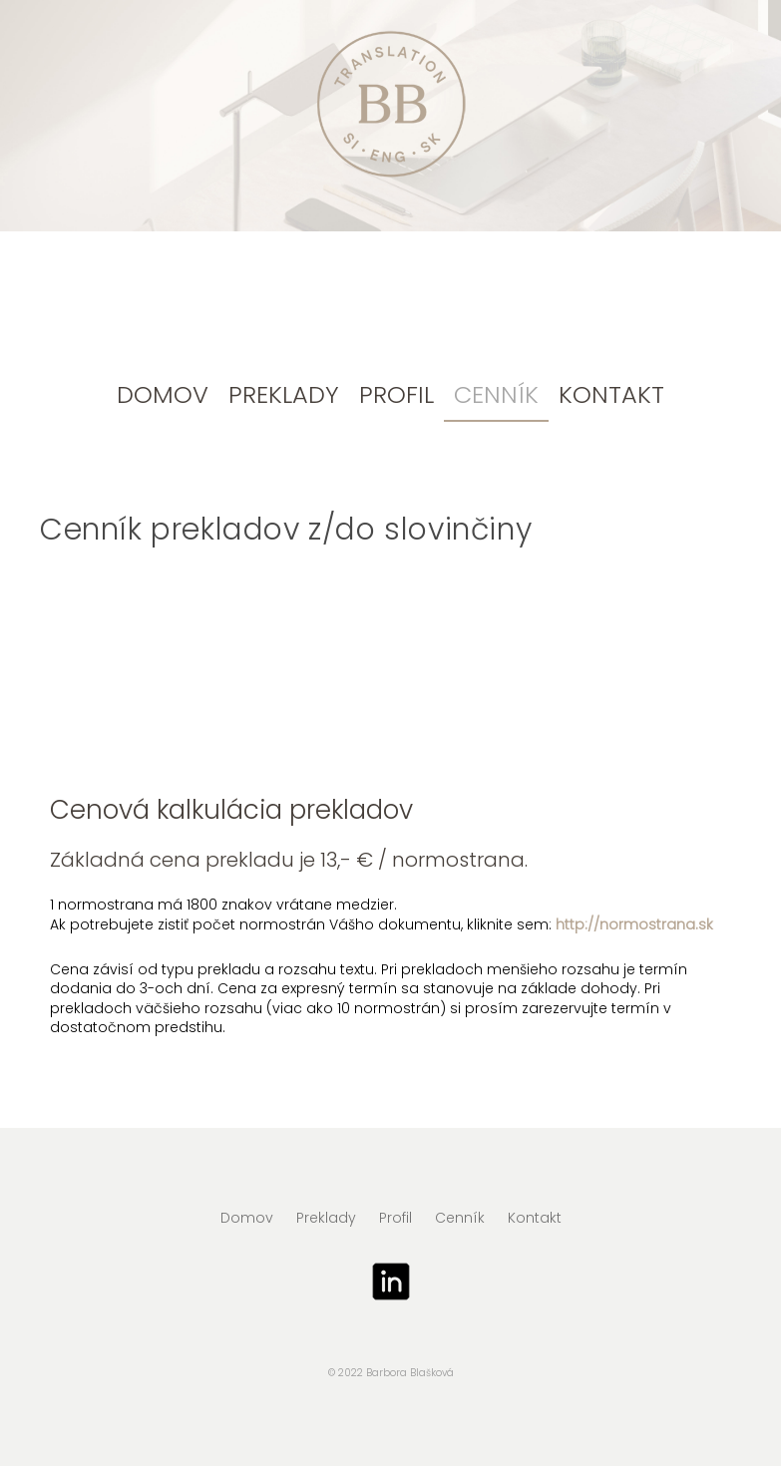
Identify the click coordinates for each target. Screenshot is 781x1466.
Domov (162, 394)
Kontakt (611, 394)
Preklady (283, 394)
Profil (396, 394)
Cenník (496, 394)
